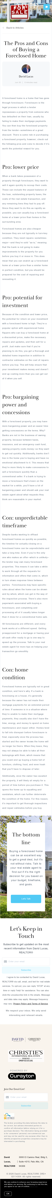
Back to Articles (15, 27)
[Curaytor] (22, 1079)
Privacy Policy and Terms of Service (30, 1003)
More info (34, 1186)
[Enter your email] (29, 961)
